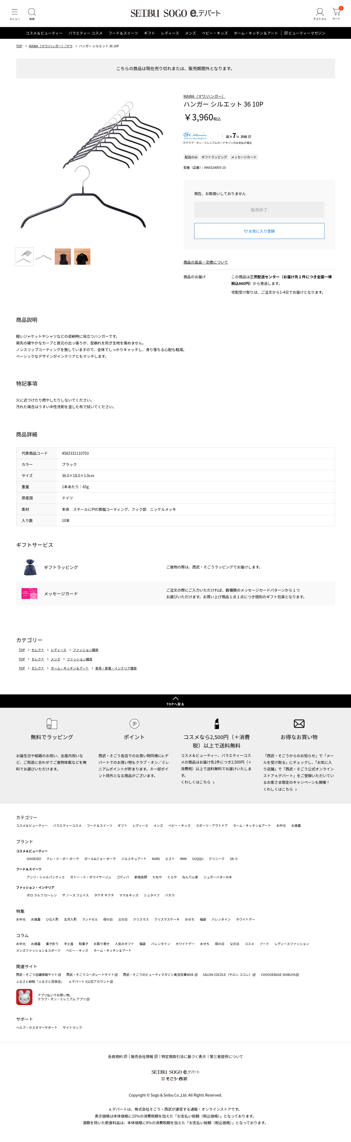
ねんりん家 (190, 877)
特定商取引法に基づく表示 (184, 1056)
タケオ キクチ (104, 895)
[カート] (336, 14)
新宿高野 (140, 877)
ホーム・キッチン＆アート (256, 33)
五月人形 (70, 919)
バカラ (170, 895)
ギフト (149, 33)
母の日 (108, 919)
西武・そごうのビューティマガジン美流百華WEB (158, 974)
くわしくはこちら (196, 782)
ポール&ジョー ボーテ (100, 858)
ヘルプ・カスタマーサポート (37, 1027)
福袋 (203, 919)
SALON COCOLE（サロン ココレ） (227, 974)
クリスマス (141, 919)
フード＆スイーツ (123, 33)
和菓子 (83, 943)
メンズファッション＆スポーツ (38, 950)
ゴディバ (122, 877)
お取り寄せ (102, 943)
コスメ (249, 943)
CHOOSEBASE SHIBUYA (278, 974)
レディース (170, 33)
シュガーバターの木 (218, 877)
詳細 (244, 136)
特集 (20, 911)
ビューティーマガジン (306, 33)
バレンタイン (221, 919)
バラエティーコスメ (67, 825)
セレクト (37, 650)
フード (264, 943)
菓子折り (52, 943)
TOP (19, 46)
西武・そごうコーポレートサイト (90, 974)
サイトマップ (72, 1027)
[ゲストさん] (320, 14)
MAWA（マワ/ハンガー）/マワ (50, 46)
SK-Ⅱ (234, 858)
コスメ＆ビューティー (44, 33)
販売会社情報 (142, 1056)
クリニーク (217, 858)
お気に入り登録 (262, 231)
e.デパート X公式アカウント (89, 981)
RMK (183, 858)
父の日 (123, 919)
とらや (172, 877)
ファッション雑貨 (85, 650)
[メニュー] (15, 14)
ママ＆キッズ (128, 895)
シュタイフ (152, 895)
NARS (156, 858)
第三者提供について (226, 1056)
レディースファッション (291, 943)
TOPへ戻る (176, 704)
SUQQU (197, 858)
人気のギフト (124, 943)
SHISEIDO (34, 858)
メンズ (190, 33)
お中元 (281, 825)
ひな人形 (52, 919)
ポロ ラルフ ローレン (42, 895)
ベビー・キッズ (215, 33)
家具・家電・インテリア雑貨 (116, 668)
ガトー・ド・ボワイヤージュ (90, 877)
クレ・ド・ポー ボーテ (62, 858)
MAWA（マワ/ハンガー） (205, 96)
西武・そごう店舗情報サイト (37, 974)
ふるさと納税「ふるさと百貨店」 (40, 981)
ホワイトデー (245, 919)
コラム (22, 935)
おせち (189, 919)
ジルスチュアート (133, 858)
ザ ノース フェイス (75, 895)
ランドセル (90, 919)
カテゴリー (26, 817)
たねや (157, 877)
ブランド (24, 841)
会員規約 (115, 1056)
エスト (170, 858)
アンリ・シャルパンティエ (46, 877)
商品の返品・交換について (206, 262)
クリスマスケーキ (167, 919)
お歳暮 (296, 825)
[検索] (32, 14)
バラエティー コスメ (86, 33)
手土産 (69, 943)
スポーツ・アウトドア (212, 825)
